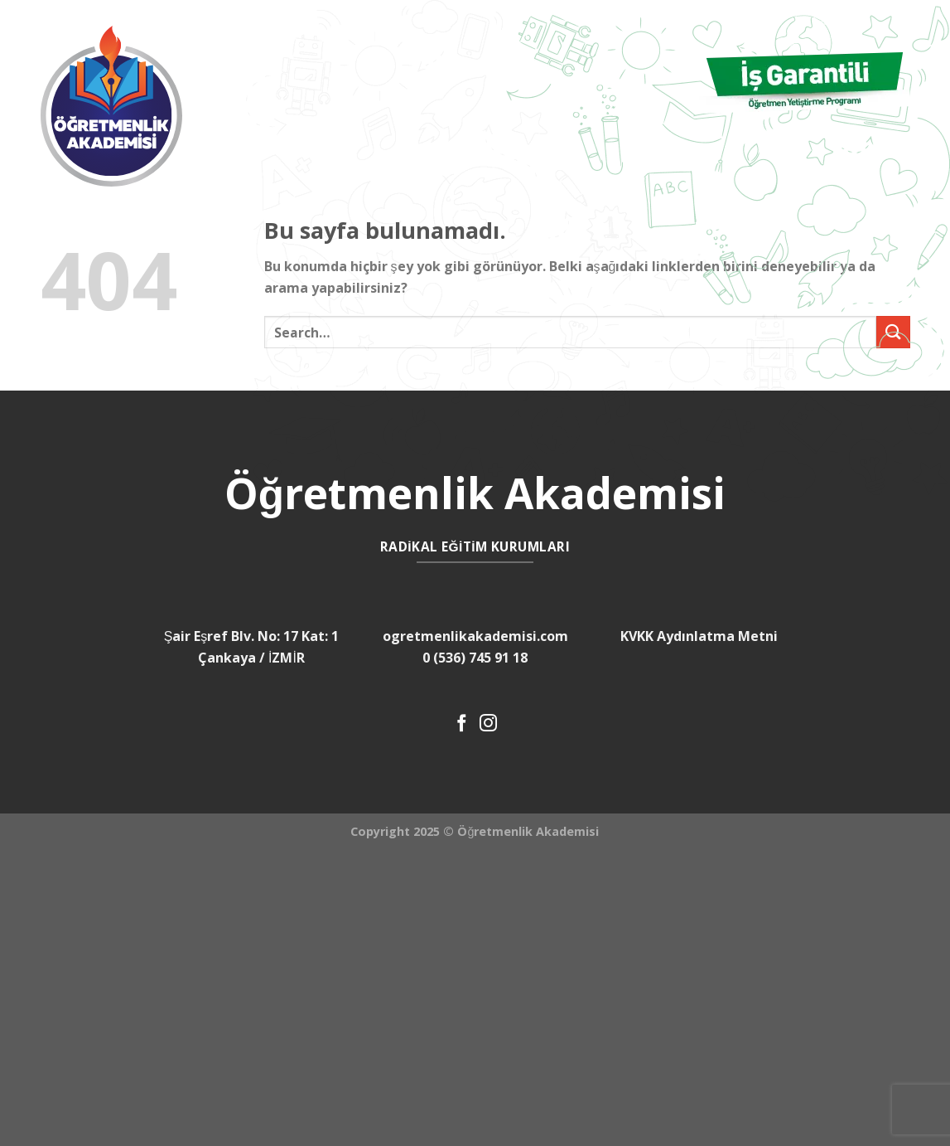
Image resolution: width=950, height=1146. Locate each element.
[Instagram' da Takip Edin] (488, 724)
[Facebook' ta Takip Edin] (461, 724)
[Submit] (892, 332)
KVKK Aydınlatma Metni (699, 636)
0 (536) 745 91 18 (475, 657)
